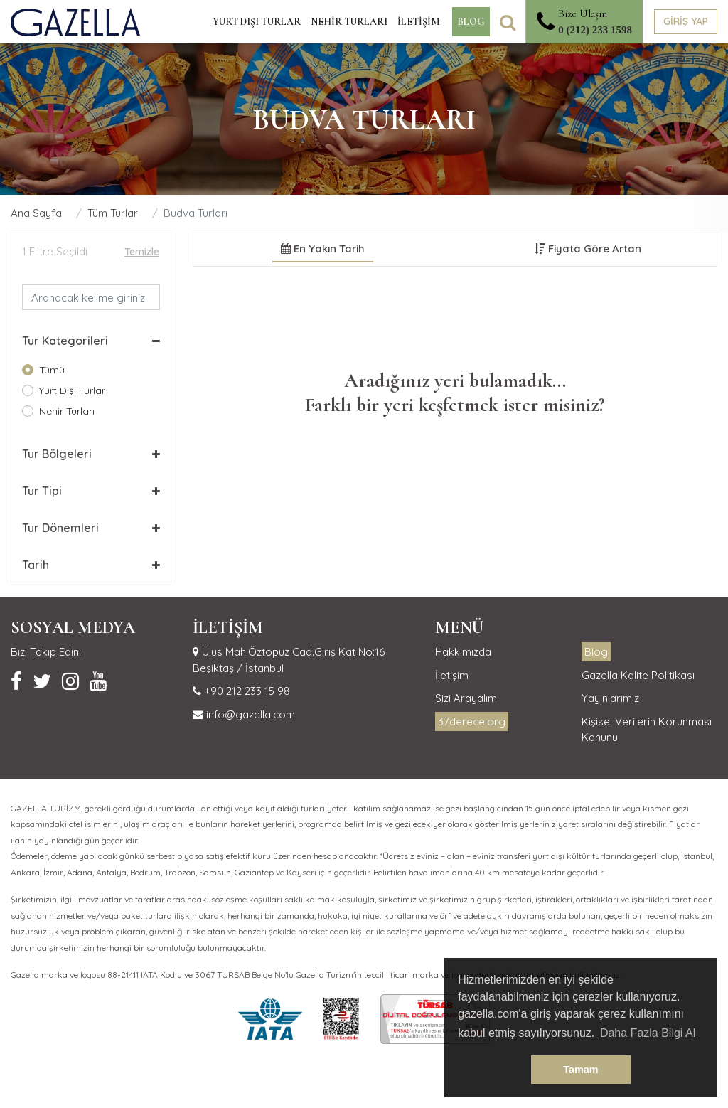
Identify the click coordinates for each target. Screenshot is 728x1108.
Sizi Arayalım (466, 698)
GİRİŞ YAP (685, 21)
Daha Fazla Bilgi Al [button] (647, 1033)
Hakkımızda (463, 652)
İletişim (452, 675)
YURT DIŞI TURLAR (257, 22)
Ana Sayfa (36, 213)
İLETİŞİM (418, 22)
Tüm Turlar (112, 213)
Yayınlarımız (610, 698)
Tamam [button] (580, 1069)
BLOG (471, 22)
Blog (596, 652)
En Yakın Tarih (323, 248)
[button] (91, 341)
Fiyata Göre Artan (588, 248)
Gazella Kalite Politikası (638, 675)
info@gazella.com (249, 714)
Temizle (141, 251)
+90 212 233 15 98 (245, 691)
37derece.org (471, 721)
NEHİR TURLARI (349, 22)
